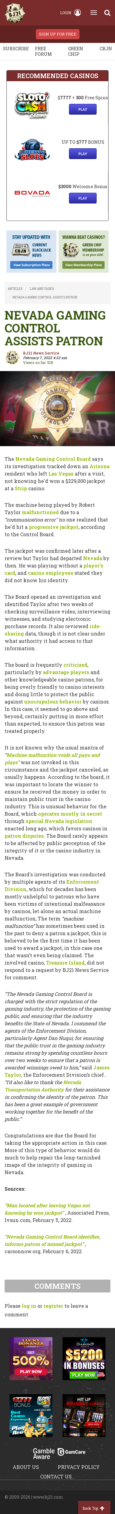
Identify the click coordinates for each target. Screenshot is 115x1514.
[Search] (107, 12)
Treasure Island (65, 962)
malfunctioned (40, 512)
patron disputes (24, 836)
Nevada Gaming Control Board (53, 459)
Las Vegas (61, 473)
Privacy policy (79, 1467)
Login (70, 12)
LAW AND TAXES (42, 289)
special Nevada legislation (59, 821)
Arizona (99, 466)
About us (26, 1467)
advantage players (66, 672)
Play (83, 109)
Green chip (75, 51)
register (53, 1306)
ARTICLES (15, 289)
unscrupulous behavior (53, 701)
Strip (21, 488)
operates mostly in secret (70, 813)
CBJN (106, 48)
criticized (75, 665)
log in (29, 1306)
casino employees (50, 573)
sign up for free (57, 34)
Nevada (92, 558)
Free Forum (43, 51)
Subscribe (16, 48)
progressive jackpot (54, 527)
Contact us (56, 1476)
